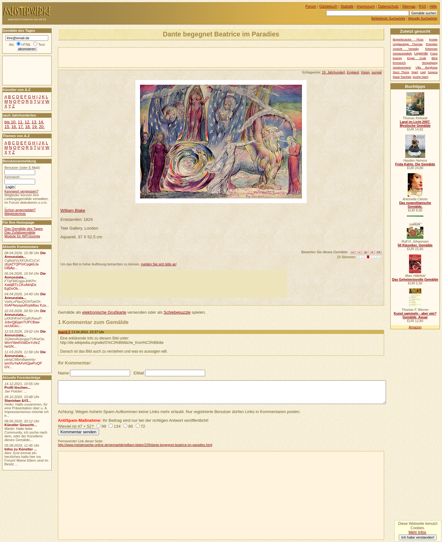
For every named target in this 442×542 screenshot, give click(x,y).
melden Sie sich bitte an (158, 264)
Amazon (415, 327)
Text (41, 44)
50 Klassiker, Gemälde (415, 245)
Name (63, 373)
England (353, 72)
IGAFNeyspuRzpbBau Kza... (26, 305)
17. (21, 126)
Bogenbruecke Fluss (408, 39)
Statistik (347, 6)
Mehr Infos (417, 532)
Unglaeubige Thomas (408, 44)
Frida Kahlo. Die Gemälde (415, 164)
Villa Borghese (427, 67)
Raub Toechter (402, 76)
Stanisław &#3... (17, 400)
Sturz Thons (401, 72)
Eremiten (432, 44)
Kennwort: (12, 177)
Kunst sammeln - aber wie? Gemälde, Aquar (415, 315)
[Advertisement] (131, 57)
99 (103, 426)
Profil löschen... (17, 387)
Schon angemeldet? (19, 210)
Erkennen (431, 48)
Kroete (433, 39)
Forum (310, 6)
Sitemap (409, 6)
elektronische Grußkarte (104, 312)
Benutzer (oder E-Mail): (22, 167)
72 (143, 426)
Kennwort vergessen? (21, 191)
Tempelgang (430, 62)
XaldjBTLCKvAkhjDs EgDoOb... (20, 286)
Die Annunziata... (25, 255)
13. (34, 122)
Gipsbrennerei (402, 67)
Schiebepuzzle (177, 312)
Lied (423, 72)
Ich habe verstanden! (417, 537)
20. (42, 126)
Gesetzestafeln (402, 53)
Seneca (432, 72)
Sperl (414, 72)
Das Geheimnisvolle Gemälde (415, 279)
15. (7, 126)
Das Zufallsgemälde (19, 232)
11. (20, 122)
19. (35, 126)
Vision (365, 72)
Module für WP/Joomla (22, 236)
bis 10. (10, 122)
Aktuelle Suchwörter (422, 18)
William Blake (72, 210)
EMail (139, 373)
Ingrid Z (64, 332)
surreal (377, 72)
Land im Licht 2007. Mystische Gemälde (415, 123)
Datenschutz (388, 6)
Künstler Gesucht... (20, 425)
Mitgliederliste (15, 214)
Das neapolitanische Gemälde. (415, 204)
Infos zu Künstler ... (20, 449)
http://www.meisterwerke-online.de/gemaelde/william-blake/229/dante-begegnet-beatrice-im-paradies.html (135, 445)
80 (130, 426)
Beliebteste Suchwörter (388, 18)
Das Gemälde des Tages (23, 229)
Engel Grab (416, 58)
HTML (26, 44)
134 (117, 426)
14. (41, 122)
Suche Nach (421, 76)
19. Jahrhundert (333, 72)
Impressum (366, 6)
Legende (421, 53)
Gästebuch (328, 6)
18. (28, 126)
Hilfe (433, 6)
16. (14, 126)
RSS (422, 6)
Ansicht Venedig (406, 48)
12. (27, 122)
